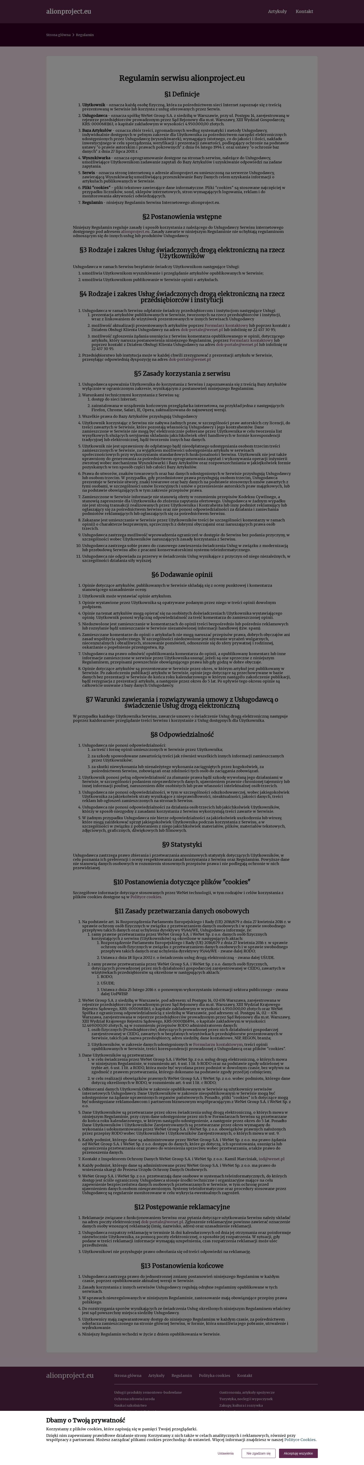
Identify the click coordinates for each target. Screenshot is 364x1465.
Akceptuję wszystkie (298, 1453)
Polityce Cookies (300, 1439)
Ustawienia (226, 1453)
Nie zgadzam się (259, 1453)
